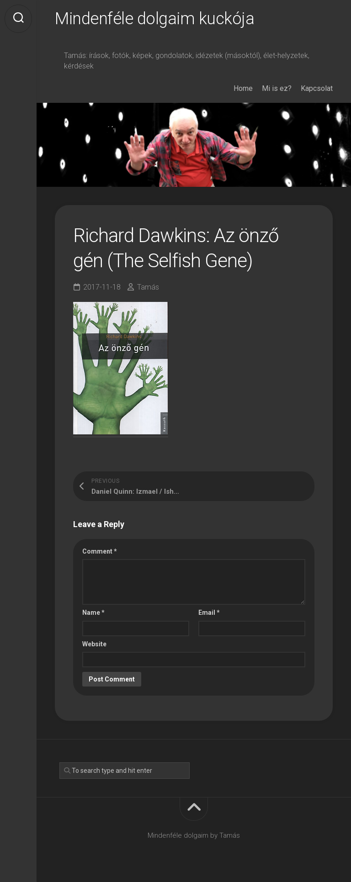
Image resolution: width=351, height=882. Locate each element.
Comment (99, 551)
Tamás (148, 287)
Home (243, 88)
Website (94, 644)
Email (209, 612)
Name (93, 612)
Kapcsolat (317, 88)
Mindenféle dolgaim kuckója (154, 18)
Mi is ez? (277, 88)
